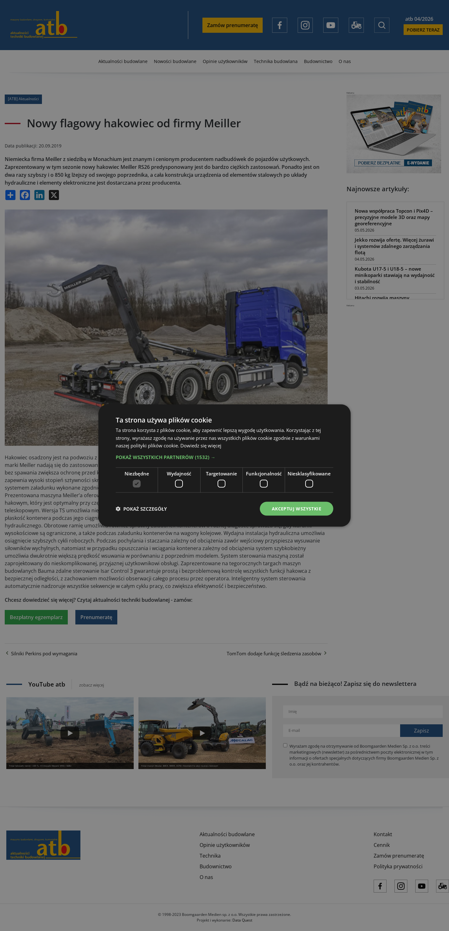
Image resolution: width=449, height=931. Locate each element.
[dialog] (224, 465)
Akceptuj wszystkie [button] (296, 508)
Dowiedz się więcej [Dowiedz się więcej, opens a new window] (200, 445)
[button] (224, 457)
